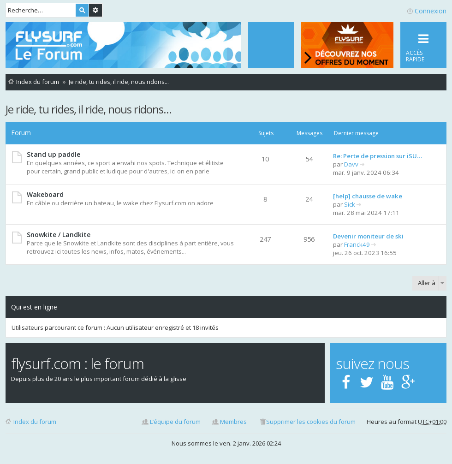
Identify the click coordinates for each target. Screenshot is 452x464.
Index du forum (34, 421)
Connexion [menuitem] (430, 10)
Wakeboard (45, 194)
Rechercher (82, 10)
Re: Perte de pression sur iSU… (377, 156)
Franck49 (357, 244)
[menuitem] (271, 45)
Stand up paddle (53, 154)
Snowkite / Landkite (58, 234)
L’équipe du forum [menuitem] (175, 421)
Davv (351, 164)
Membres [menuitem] (233, 421)
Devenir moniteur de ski (368, 236)
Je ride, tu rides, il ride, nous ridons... (89, 109)
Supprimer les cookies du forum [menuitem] (311, 421)
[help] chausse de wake (367, 196)
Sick (349, 204)
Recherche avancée (95, 10)
